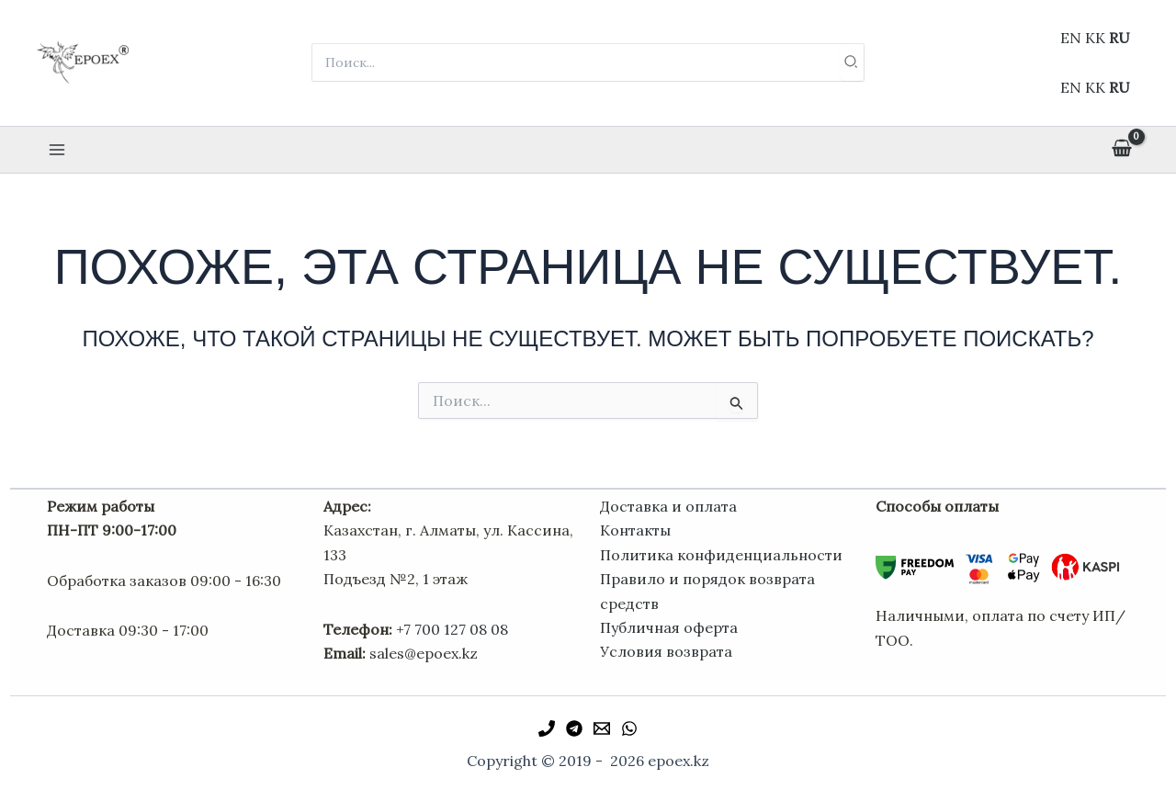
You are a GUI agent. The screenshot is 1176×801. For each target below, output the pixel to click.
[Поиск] (852, 62)
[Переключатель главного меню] (57, 150)
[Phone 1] (546, 728)
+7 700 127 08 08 (452, 629)
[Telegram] (574, 728)
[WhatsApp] (629, 728)
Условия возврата (666, 651)
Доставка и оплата (668, 506)
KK (1095, 37)
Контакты (635, 530)
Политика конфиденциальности (721, 555)
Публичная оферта (669, 627)
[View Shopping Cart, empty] (1121, 149)
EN (1070, 37)
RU (1119, 37)
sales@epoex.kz (423, 653)
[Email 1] (602, 728)
